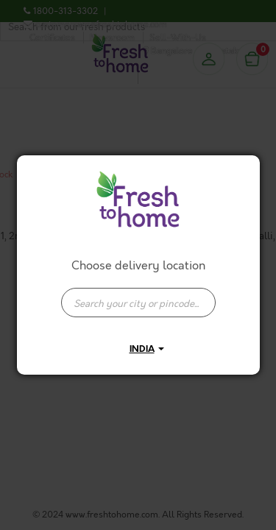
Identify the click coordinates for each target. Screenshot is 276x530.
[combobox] (138, 295)
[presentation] (138, 302)
